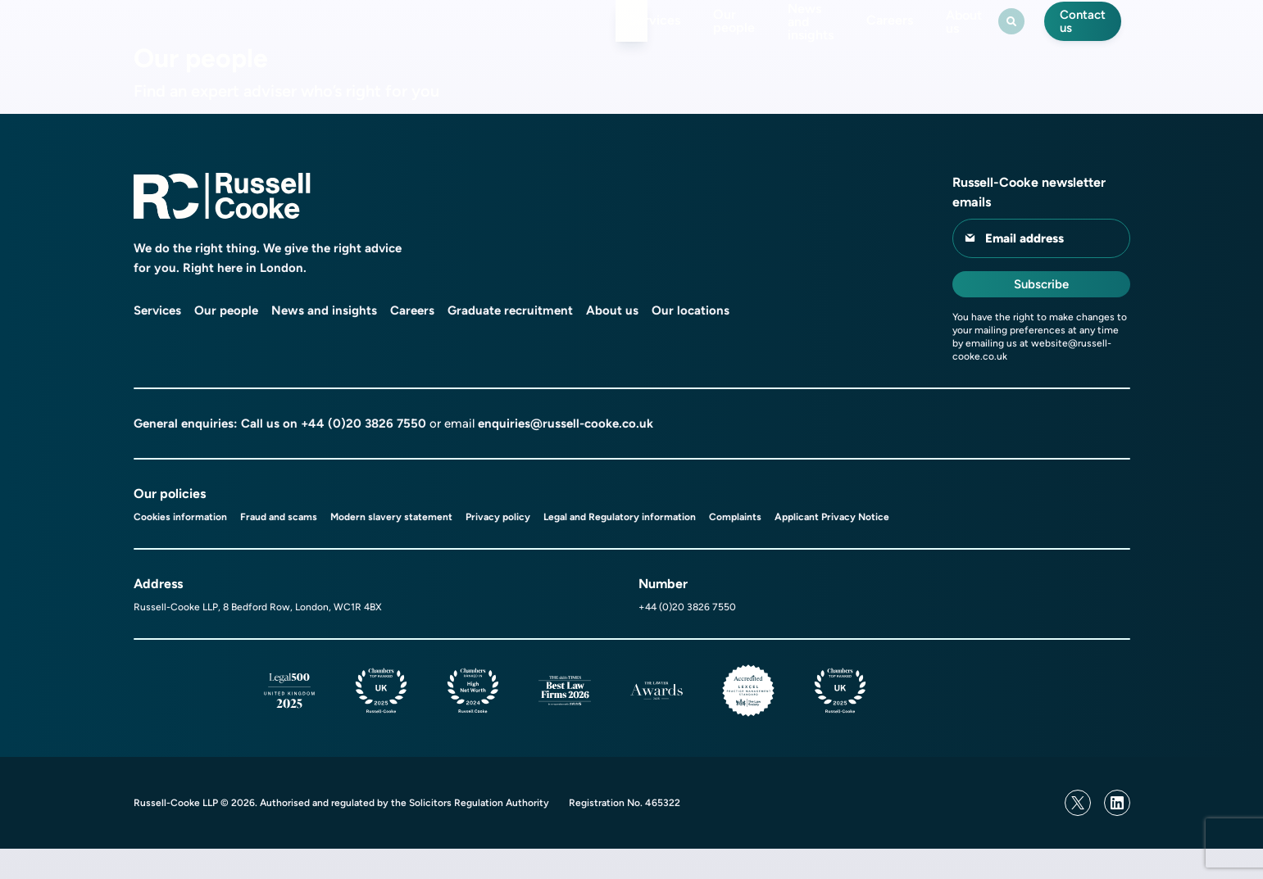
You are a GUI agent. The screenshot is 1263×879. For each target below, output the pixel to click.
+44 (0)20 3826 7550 (363, 453)
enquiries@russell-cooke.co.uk (565, 453)
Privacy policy (498, 547)
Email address (1024, 268)
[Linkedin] (1117, 833)
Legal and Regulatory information (619, 547)
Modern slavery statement (391, 547)
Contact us (1084, 36)
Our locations (690, 340)
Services (544, 36)
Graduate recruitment (510, 340)
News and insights (757, 36)
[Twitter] (1078, 833)
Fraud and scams (278, 547)
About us (949, 36)
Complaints (735, 547)
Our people (636, 36)
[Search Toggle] (1005, 36)
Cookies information (180, 547)
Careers (866, 36)
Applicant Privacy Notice (832, 547)
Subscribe (1041, 314)
